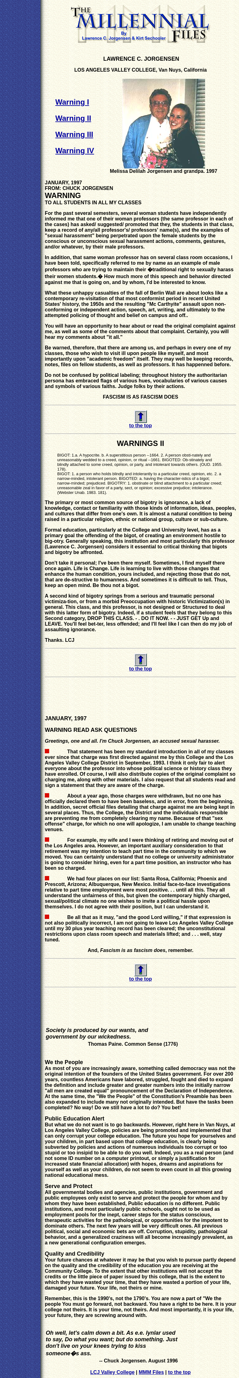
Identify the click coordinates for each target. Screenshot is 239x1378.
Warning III (74, 134)
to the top (179, 1372)
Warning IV (74, 150)
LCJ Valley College (112, 1372)
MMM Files (151, 1372)
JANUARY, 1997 (63, 182)
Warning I (72, 102)
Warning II (73, 118)
